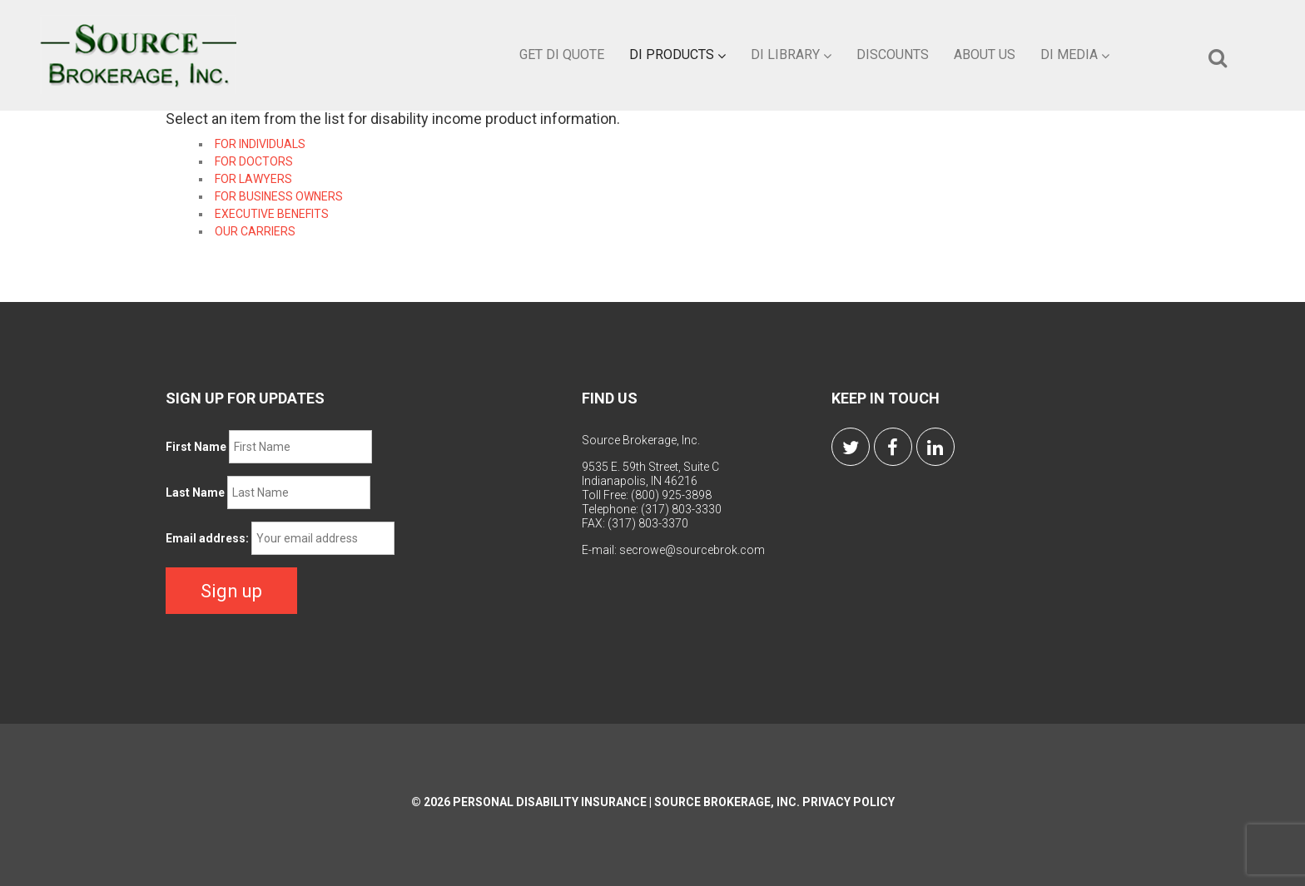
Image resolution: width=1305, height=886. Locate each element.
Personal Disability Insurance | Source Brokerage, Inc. (626, 802)
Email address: (207, 538)
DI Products (677, 54)
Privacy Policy (848, 802)
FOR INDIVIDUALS (260, 144)
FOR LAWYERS (253, 179)
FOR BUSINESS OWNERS (279, 196)
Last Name (195, 492)
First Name (196, 446)
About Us (984, 54)
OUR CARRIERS (255, 231)
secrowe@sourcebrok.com (692, 550)
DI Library (791, 54)
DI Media (1074, 54)
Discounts (892, 54)
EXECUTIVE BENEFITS (272, 213)
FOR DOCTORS (254, 161)
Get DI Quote (561, 54)
